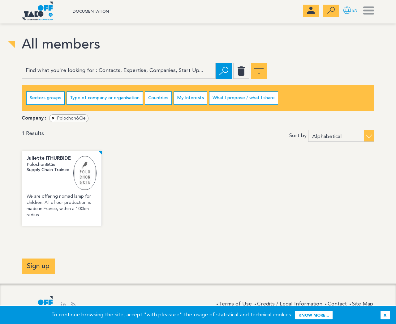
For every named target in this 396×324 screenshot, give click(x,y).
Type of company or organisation (105, 98)
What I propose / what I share (244, 98)
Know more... (314, 315)
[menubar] (311, 11)
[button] (350, 11)
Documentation (91, 12)
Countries (158, 98)
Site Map (362, 304)
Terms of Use (235, 304)
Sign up (38, 266)
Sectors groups (45, 98)
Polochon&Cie (68, 118)
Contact (337, 304)
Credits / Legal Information (289, 304)
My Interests (190, 98)
